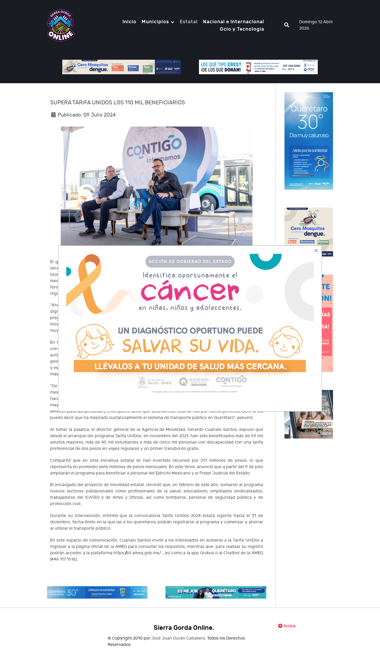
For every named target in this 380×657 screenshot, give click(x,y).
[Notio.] (61, 25)
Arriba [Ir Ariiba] (287, 626)
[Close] (316, 250)
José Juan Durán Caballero (178, 638)
